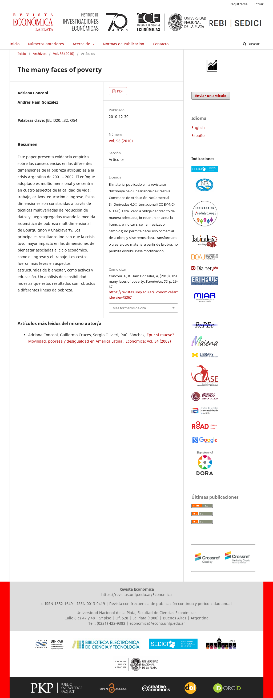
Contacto (160, 43)
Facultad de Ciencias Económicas (167, 612)
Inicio (14, 43)
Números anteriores (46, 43)
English (198, 127)
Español (198, 135)
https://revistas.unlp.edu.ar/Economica (136, 594)
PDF (119, 91)
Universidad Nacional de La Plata (106, 612)
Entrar (258, 4)
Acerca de (82, 43)
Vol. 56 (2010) (63, 53)
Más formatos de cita (129, 308)
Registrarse (238, 4)
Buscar (251, 43)
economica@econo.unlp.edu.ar (157, 623)
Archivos (39, 53)
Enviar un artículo (210, 95)
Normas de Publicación (123, 43)
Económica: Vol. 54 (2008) (148, 341)
